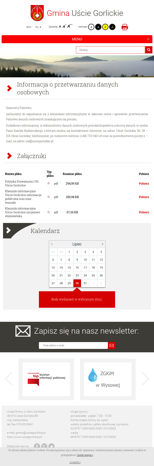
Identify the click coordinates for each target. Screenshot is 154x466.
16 (77, 267)
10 (85, 259)
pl (37, 27)
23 (77, 275)
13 (53, 267)
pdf (56, 183)
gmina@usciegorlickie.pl (31, 432)
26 (101, 275)
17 (85, 267)
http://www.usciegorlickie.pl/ (25, 436)
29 (53, 251)
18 (93, 267)
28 (61, 283)
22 (69, 275)
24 (85, 275)
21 (61, 275)
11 (93, 259)
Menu (77, 39)
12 (101, 259)
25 (93, 275)
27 (53, 283)
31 (85, 283)
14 (61, 267)
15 (69, 267)
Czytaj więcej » (85, 455)
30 (61, 251)
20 (53, 275)
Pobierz (144, 183)
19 (101, 267)
